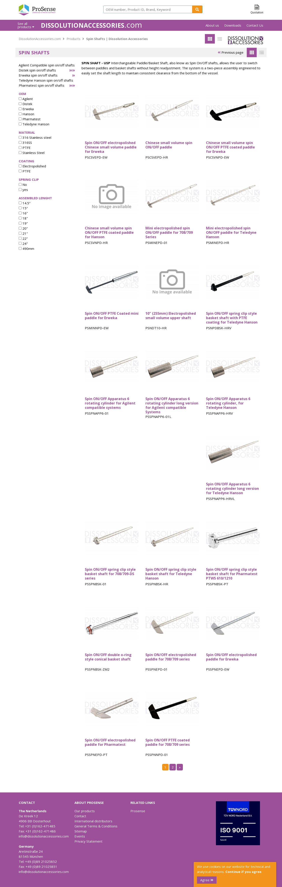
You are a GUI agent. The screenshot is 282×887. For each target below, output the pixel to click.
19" (23, 223)
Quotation (256, 12)
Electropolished (32, 166)
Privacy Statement (88, 841)
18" (23, 218)
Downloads (232, 25)
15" (23, 208)
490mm (26, 248)
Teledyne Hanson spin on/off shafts (46, 80)
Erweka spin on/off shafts (38, 75)
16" (23, 213)
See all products (26, 25)
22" (23, 238)
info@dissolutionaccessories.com (44, 836)
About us (212, 25)
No (23, 184)
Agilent (26, 99)
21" (23, 233)
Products (73, 39)
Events (79, 836)
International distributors (93, 821)
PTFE (25, 147)
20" (23, 228)
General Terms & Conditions (95, 826)
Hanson (26, 114)
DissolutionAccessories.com (40, 39)
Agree (206, 880)
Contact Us (255, 25)
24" (23, 243)
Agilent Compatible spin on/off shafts (47, 65)
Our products (84, 811)
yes (23, 189)
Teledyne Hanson (34, 124)
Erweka (26, 109)
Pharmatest (30, 119)
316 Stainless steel (35, 137)
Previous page (230, 52)
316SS (25, 142)
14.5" (24, 203)
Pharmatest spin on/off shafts (41, 85)
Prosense (137, 811)
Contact (80, 816)
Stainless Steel (32, 152)
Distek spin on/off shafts (37, 70)
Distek (25, 104)
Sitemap (80, 831)
